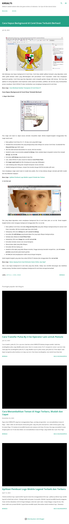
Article (14, 11)
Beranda (4, 11)
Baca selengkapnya (60, 356)
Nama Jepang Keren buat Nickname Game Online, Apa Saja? (28, 262)
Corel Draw (17, 275)
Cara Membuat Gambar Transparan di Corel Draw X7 (25, 88)
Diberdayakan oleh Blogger (34, 519)
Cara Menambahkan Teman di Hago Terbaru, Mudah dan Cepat (32, 413)
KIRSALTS (7, 3)
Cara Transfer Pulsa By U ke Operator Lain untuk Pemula (32, 336)
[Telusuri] (61, 3)
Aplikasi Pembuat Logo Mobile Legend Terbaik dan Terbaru (27, 177)
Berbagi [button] (62, 275)
